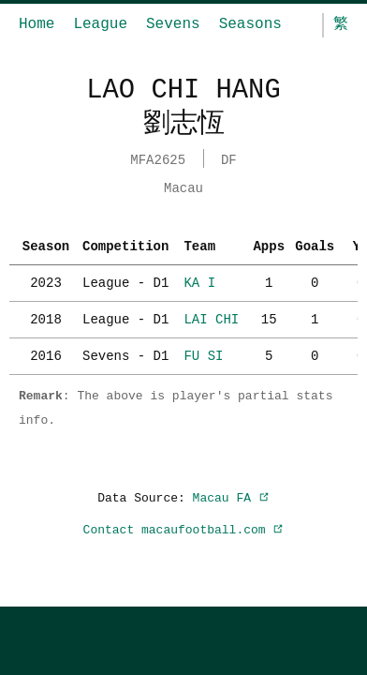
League (100, 24)
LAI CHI (211, 317)
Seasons (250, 24)
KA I (199, 281)
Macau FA (231, 496)
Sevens (173, 24)
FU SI (203, 354)
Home (36, 24)
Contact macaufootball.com (184, 527)
